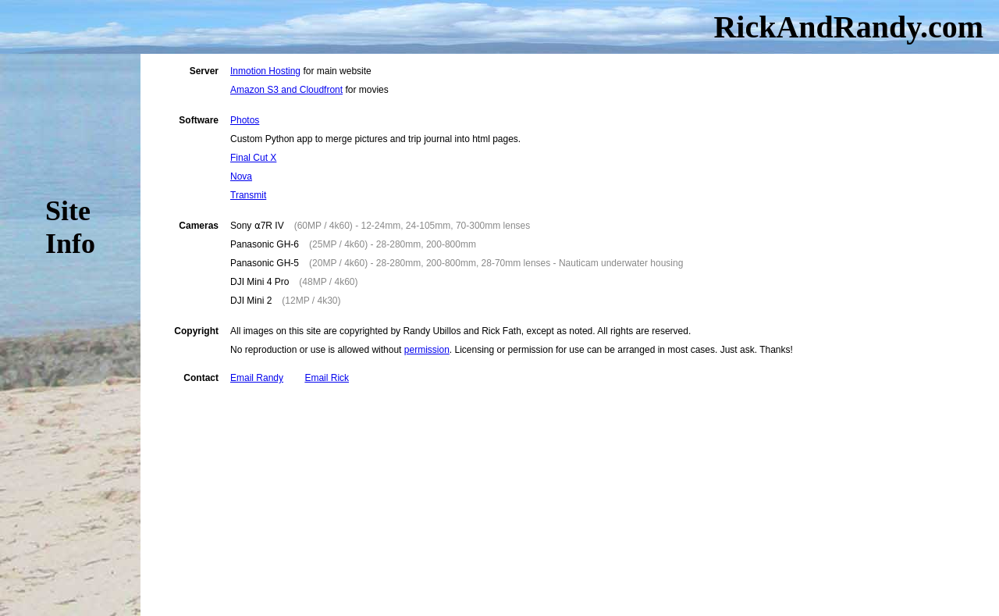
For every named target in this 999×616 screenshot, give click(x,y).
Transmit (248, 195)
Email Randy (256, 377)
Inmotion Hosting (265, 71)
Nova (241, 176)
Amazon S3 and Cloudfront (286, 89)
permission (427, 349)
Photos (244, 120)
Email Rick (326, 377)
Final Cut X (253, 157)
